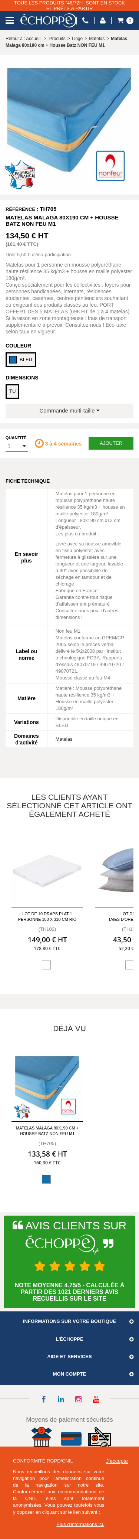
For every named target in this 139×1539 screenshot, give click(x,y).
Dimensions (22, 378)
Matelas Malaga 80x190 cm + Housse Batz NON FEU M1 (47, 1131)
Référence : (22, 209)
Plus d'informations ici (79, 1524)
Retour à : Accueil (23, 38)
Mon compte (69, 1374)
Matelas (64, 739)
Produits (57, 38)
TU (12, 391)
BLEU (20, 359)
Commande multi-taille (69, 410)
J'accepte (117, 1461)
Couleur (18, 346)
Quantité (16, 438)
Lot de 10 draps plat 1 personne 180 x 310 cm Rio (47, 917)
